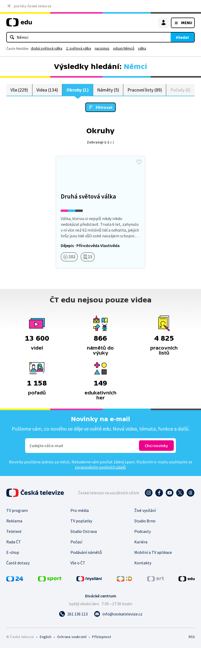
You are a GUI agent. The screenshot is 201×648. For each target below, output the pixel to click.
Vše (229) (19, 90)
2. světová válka (78, 48)
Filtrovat (104, 107)
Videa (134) (47, 90)
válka (142, 48)
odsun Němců (123, 48)
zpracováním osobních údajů (100, 467)
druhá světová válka (46, 48)
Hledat (182, 37)
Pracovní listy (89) (144, 90)
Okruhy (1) (77, 90)
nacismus (102, 48)
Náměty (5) (108, 90)
